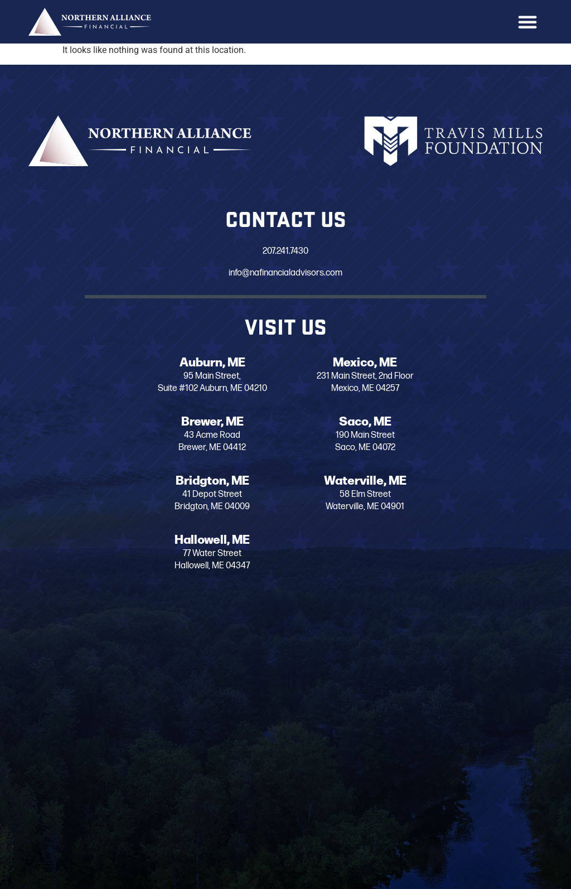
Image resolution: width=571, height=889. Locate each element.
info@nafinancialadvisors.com (260, 273)
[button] (527, 22)
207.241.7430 (260, 251)
